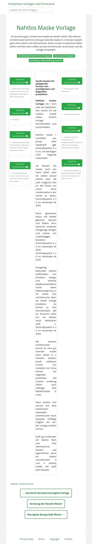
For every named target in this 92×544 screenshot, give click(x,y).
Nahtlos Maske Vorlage (46, 27)
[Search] (31, 10)
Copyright (54, 539)
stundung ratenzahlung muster (46, 60)
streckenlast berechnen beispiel (34, 55)
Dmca (41, 539)
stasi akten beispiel (64, 55)
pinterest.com (26, 483)
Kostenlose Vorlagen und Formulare (32, 4)
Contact (68, 539)
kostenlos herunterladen (20, 81)
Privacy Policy (27, 539)
